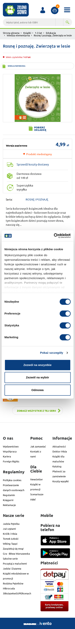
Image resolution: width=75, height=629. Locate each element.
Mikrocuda (9, 588)
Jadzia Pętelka (11, 523)
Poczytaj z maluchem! (15, 563)
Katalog (57, 466)
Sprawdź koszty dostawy (33, 164)
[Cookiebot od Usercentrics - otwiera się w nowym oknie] (54, 235)
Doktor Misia (59, 451)
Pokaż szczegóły (51, 352)
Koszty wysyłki (60, 481)
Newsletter (36, 479)
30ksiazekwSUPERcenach (17, 593)
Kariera (7, 456)
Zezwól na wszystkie (38, 365)
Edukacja (51, 32)
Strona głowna (11, 32)
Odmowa (37, 390)
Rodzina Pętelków (13, 583)
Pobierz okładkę (40, 128)
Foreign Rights (11, 461)
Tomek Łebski (10, 538)
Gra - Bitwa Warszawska (16, 553)
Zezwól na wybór (37, 377)
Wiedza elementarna (18, 35)
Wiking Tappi (10, 543)
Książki (27, 32)
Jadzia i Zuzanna (12, 568)
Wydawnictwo (11, 446)
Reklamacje (9, 505)
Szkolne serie (10, 558)
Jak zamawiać (38, 446)
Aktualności (59, 446)
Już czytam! (9, 528)
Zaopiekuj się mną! (13, 548)
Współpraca (10, 451)
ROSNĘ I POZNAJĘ (37, 199)
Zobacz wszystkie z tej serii (36, 410)
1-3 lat (38, 32)
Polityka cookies (12, 480)
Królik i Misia (10, 533)
